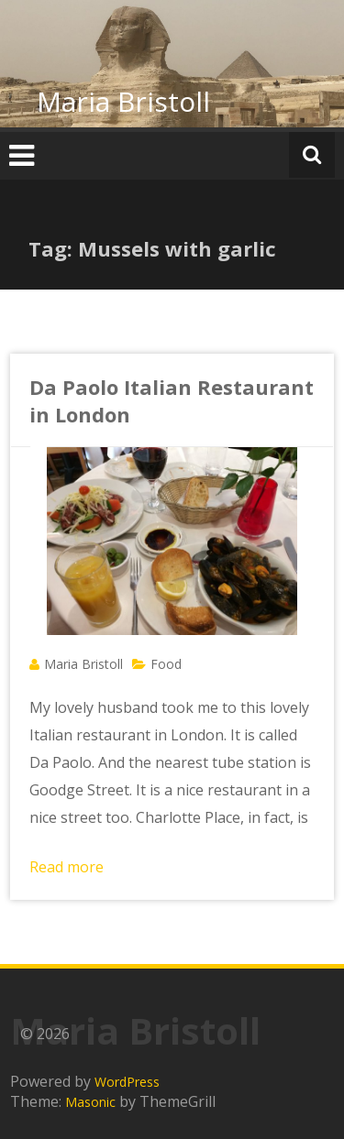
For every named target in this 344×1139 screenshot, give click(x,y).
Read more (66, 867)
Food (166, 664)
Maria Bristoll (123, 101)
